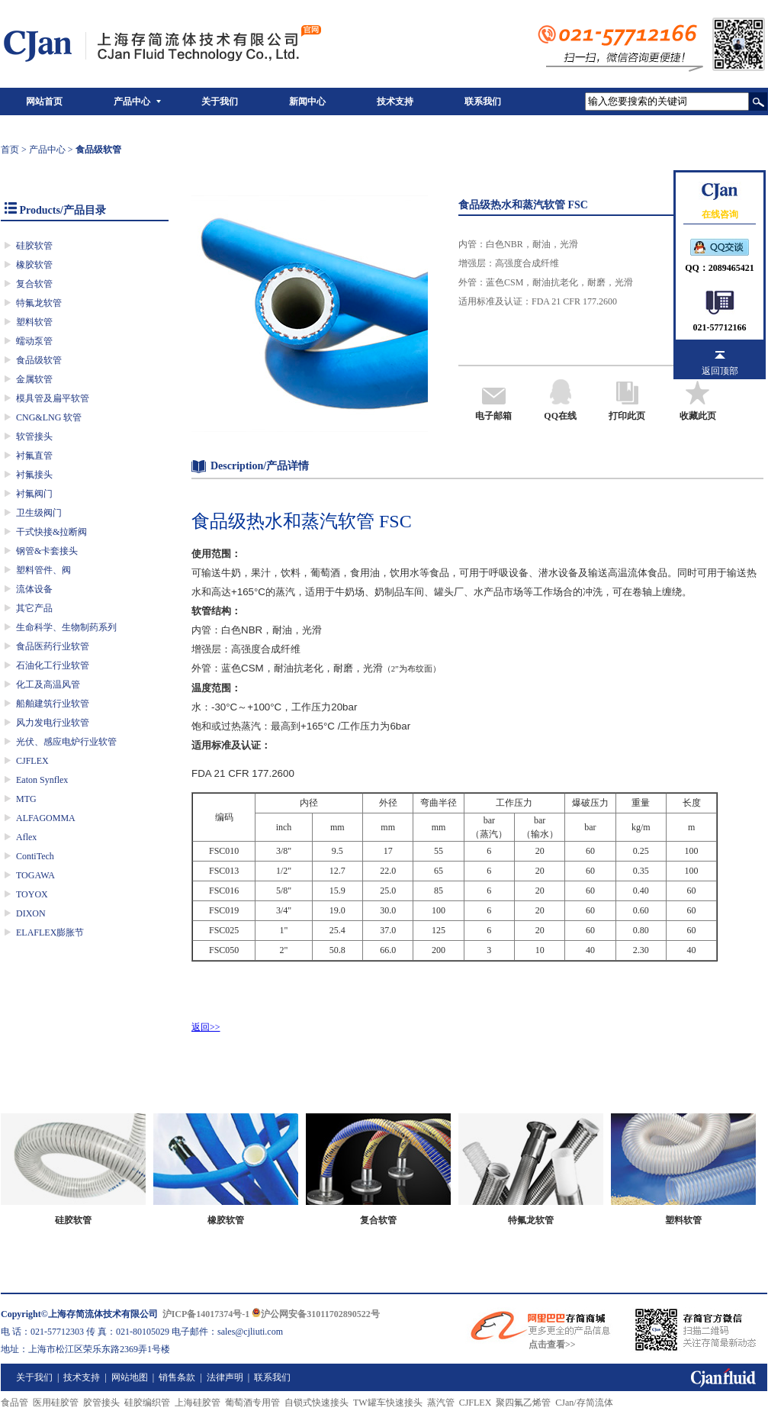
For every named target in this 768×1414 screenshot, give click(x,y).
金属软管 (34, 379)
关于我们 (219, 101)
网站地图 (129, 1377)
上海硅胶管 (197, 1402)
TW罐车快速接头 (388, 1402)
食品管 (14, 1402)
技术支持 (395, 101)
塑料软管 (34, 322)
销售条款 (177, 1377)
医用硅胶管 (56, 1402)
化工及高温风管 (48, 684)
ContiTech (35, 856)
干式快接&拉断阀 (51, 532)
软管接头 (34, 436)
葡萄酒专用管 (252, 1402)
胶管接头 (101, 1402)
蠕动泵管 (34, 341)
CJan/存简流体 (583, 1402)
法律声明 (225, 1377)
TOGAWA (35, 875)
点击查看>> (552, 1344)
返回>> (205, 1027)
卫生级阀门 (39, 512)
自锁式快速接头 (316, 1402)
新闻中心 (307, 101)
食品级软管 (39, 360)
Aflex (26, 837)
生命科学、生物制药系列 (66, 627)
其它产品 (34, 608)
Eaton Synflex (42, 780)
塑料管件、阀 (43, 570)
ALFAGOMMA (46, 818)
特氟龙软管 (39, 303)
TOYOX (32, 894)
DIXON (31, 913)
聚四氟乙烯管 (523, 1402)
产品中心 (132, 101)
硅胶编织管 (147, 1402)
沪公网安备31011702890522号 (315, 1314)
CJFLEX (32, 760)
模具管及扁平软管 (52, 398)
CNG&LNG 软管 (49, 417)
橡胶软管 (34, 264)
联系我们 (482, 101)
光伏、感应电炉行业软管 (66, 741)
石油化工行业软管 (52, 665)
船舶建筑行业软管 (52, 703)
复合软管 (34, 284)
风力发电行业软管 (52, 722)
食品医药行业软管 (52, 646)
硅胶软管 (34, 245)
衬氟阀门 (34, 493)
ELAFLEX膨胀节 (50, 932)
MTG (26, 799)
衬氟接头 (34, 474)
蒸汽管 (441, 1402)
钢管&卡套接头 (47, 551)
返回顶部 (720, 371)
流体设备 (34, 589)
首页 (10, 149)
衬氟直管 (34, 455)
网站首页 (44, 101)
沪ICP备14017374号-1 (206, 1314)
